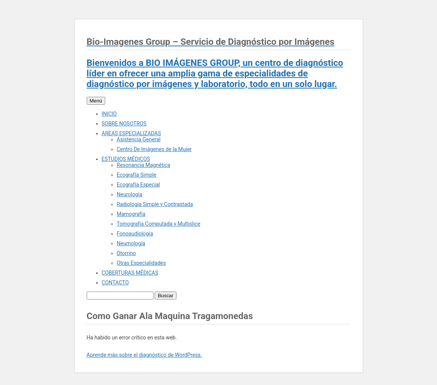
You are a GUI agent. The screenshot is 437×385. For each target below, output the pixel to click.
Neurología (130, 194)
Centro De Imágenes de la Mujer (154, 149)
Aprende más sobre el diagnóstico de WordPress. (144, 355)
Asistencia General (139, 139)
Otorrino (126, 253)
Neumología (131, 243)
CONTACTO (115, 283)
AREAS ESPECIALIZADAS (131, 133)
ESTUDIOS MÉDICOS (126, 159)
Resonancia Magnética (143, 165)
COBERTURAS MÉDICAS (130, 273)
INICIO (109, 114)
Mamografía (131, 214)
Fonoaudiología (135, 234)
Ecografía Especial (138, 185)
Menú (96, 101)
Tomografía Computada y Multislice (159, 224)
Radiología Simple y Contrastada (155, 204)
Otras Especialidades (141, 263)
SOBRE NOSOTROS (124, 124)
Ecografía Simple (136, 175)
